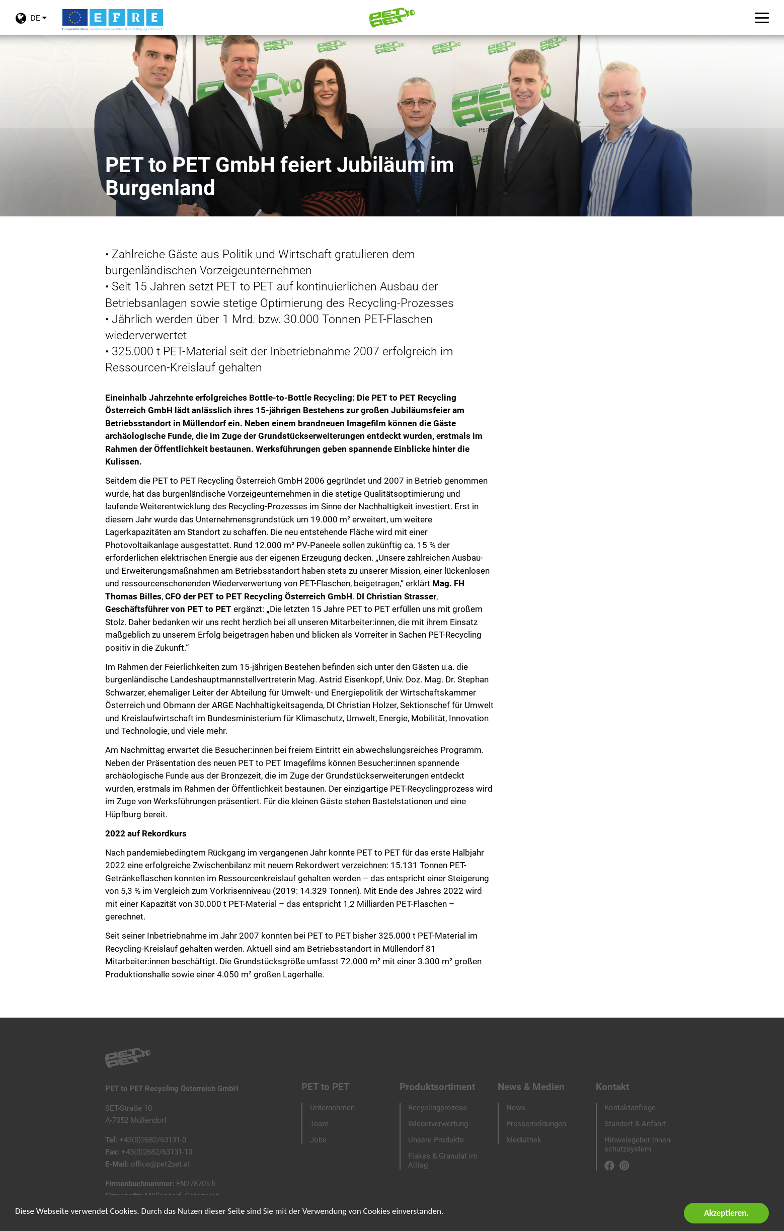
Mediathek (523, 1139)
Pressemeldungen (536, 1123)
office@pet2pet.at (160, 1164)
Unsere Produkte (436, 1139)
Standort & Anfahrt (635, 1123)
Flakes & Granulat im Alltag (443, 1160)
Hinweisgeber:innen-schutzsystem (638, 1144)
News (515, 1107)
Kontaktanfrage (630, 1107)
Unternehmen (332, 1107)
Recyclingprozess (437, 1107)
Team (319, 1123)
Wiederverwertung (438, 1123)
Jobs (318, 1139)
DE (31, 24)
